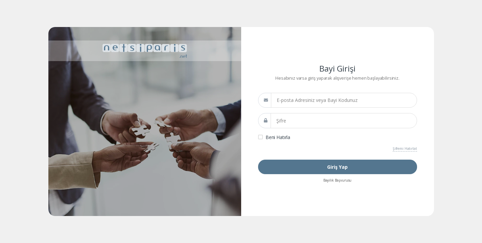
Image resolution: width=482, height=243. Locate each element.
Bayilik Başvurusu (337, 180)
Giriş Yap (337, 167)
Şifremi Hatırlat (405, 148)
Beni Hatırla (278, 137)
